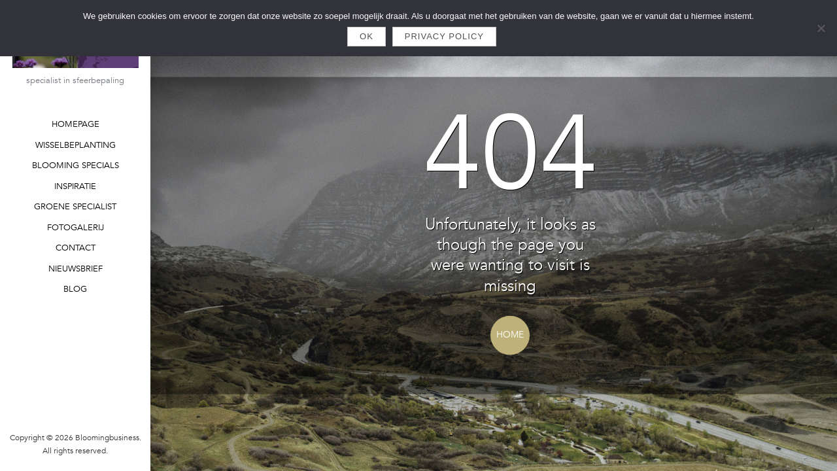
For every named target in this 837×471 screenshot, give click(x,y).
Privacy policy (444, 36)
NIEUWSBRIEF (75, 269)
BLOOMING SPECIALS (75, 165)
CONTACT (75, 248)
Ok (366, 36)
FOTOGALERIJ (75, 228)
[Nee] (820, 28)
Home (510, 334)
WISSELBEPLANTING (75, 145)
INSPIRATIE (75, 186)
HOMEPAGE (75, 124)
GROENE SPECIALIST (75, 207)
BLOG (75, 289)
